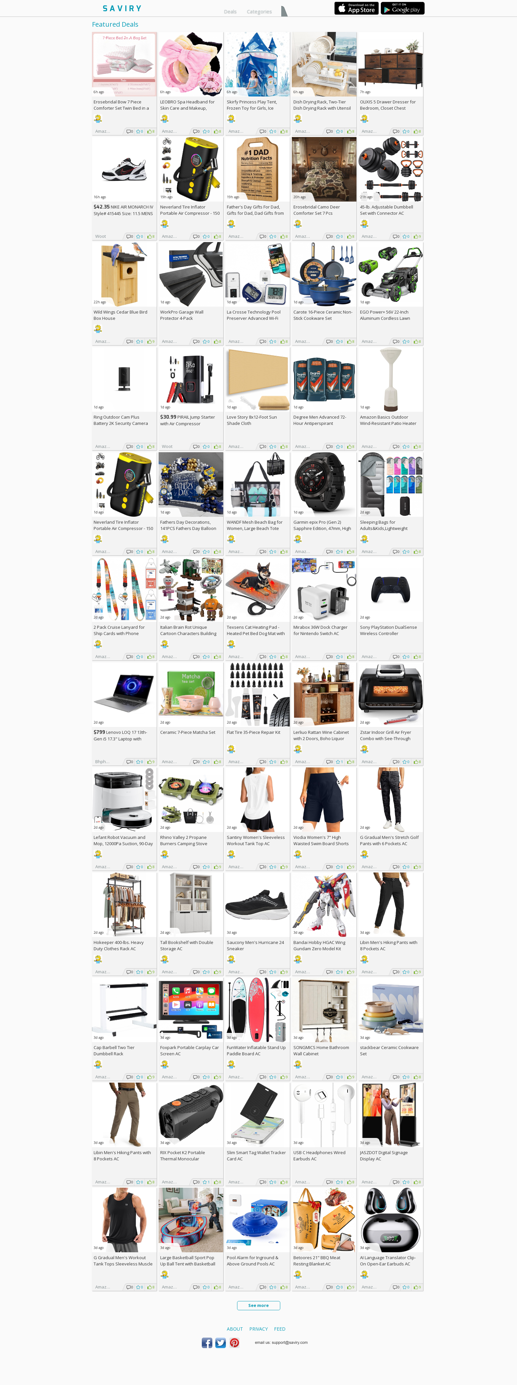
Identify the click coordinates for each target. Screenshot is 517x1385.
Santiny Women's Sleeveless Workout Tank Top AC (256, 840)
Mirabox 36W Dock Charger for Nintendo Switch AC (320, 630)
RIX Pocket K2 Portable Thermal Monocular (182, 1156)
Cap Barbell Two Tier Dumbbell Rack (114, 1050)
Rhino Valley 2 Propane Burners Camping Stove (183, 840)
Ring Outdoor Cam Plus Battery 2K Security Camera (121, 420)
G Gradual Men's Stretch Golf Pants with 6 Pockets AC (389, 840)
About (235, 1329)
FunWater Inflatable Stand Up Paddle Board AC (256, 1050)
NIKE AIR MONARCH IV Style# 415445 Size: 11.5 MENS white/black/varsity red (123, 213)
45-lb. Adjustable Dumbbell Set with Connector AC (386, 210)
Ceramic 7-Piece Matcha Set (187, 732)
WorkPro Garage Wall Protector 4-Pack (181, 315)
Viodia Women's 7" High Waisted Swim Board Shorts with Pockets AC (321, 843)
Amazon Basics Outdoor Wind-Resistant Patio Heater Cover (388, 423)
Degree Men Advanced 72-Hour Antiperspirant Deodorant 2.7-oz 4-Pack (319, 423)
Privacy (258, 1329)
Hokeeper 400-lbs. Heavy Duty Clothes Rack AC (119, 945)
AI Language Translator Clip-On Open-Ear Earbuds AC (388, 1261)
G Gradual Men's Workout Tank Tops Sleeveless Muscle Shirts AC (123, 1264)
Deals (230, 11)
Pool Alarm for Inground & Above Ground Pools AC (252, 1261)
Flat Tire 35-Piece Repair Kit (253, 732)
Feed (280, 1329)
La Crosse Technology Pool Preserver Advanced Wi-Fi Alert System (254, 318)
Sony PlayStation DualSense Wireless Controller (388, 630)
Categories (259, 11)
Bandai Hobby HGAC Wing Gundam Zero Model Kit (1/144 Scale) (319, 948)
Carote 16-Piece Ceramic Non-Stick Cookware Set (322, 315)
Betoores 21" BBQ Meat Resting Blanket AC (316, 1261)
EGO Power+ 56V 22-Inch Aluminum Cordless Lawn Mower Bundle (385, 318)
